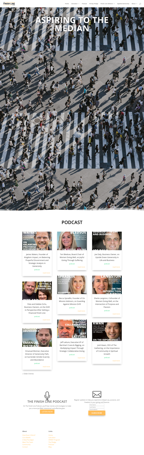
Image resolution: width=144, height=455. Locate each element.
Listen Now (47, 411)
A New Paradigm (28, 440)
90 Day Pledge (93, 3)
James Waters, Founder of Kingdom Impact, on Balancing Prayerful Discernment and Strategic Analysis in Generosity (37, 260)
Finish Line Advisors (107, 3)
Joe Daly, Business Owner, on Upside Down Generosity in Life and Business (107, 257)
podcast (37, 270)
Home (67, 3)
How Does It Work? (28, 435)
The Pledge (52, 442)
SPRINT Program (54, 440)
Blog (50, 447)
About (134, 3)
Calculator (74, 3)
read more (46, 273)
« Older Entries (28, 374)
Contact (25, 447)
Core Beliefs (26, 438)
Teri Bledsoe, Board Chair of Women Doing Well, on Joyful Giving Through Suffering (72, 257)
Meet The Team (27, 442)
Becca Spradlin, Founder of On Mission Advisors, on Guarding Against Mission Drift (72, 301)
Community (26, 445)
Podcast (84, 3)
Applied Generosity (123, 3)
